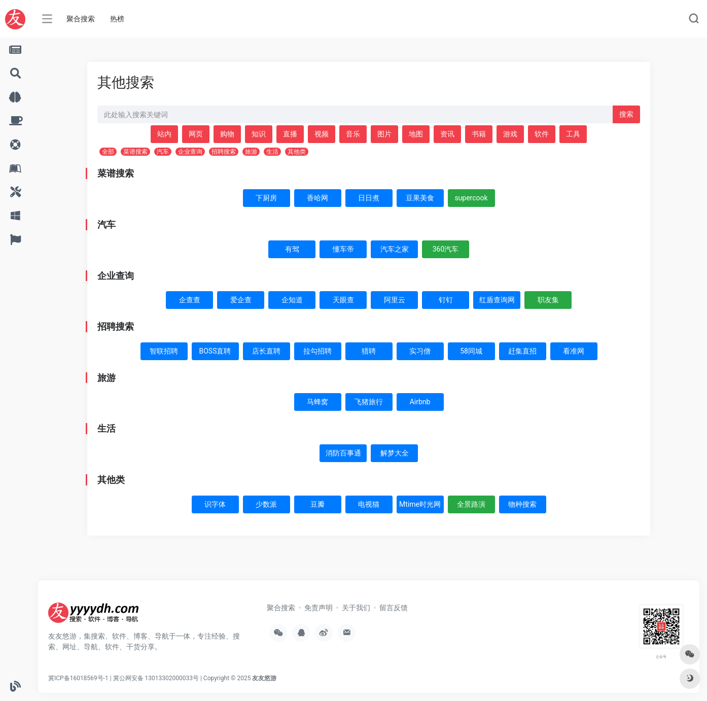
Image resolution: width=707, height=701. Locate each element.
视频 (321, 134)
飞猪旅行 (369, 402)
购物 (227, 134)
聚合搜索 (80, 19)
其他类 (297, 151)
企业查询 (190, 151)
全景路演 (471, 504)
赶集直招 (522, 351)
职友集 (548, 300)
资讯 (447, 134)
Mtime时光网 (420, 504)
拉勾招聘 (317, 351)
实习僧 (420, 351)
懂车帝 (343, 249)
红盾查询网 (497, 300)
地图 (416, 134)
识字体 (215, 504)
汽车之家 (394, 249)
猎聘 (369, 351)
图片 (384, 134)
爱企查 (241, 300)
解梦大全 (394, 453)
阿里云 (394, 300)
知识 (259, 134)
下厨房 (266, 198)
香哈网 (317, 198)
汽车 (163, 151)
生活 (272, 151)
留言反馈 (393, 608)
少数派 (266, 504)
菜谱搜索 (135, 151)
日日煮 (368, 198)
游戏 (510, 134)
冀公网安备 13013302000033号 (156, 678)
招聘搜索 (223, 151)
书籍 (479, 134)
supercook (470, 198)
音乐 (353, 134)
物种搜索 (522, 504)
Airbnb (420, 402)
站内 (164, 134)
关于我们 (356, 608)
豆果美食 (420, 198)
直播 (290, 134)
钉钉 (446, 300)
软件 (542, 134)
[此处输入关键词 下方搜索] (355, 114)
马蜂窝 (317, 402)
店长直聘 (266, 351)
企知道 (292, 300)
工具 (573, 134)
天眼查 (343, 300)
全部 (108, 151)
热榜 (117, 19)
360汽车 (446, 249)
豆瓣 (317, 504)
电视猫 (368, 504)
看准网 (573, 351)
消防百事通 (343, 453)
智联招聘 (164, 351)
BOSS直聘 (215, 351)
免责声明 (318, 608)
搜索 (626, 114)
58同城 (471, 351)
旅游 (251, 151)
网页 (196, 134)
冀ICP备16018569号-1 (78, 678)
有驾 (292, 249)
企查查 (189, 300)
